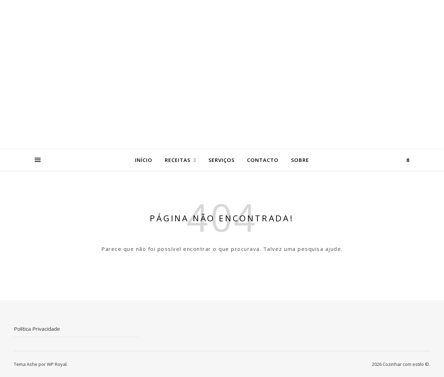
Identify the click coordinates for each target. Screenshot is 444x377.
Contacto (263, 159)
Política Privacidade (37, 328)
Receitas (177, 159)
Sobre (300, 159)
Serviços (221, 159)
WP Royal (57, 364)
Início (143, 159)
